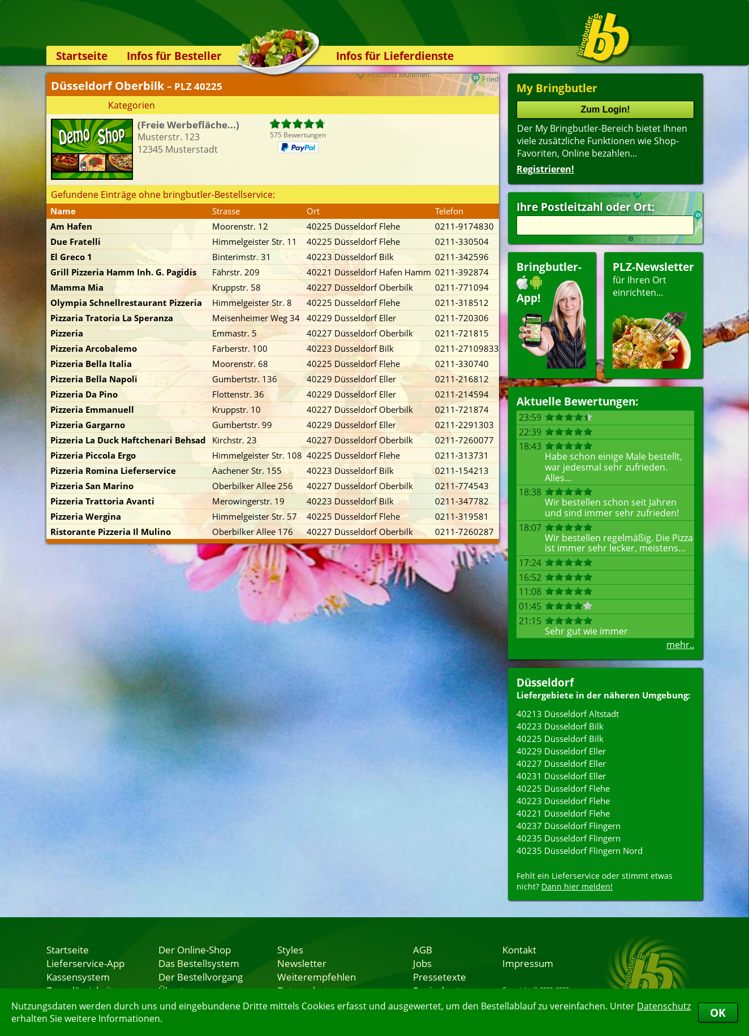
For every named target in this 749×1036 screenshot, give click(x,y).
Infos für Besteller (174, 56)
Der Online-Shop (194, 949)
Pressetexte (439, 976)
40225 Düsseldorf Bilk (560, 738)
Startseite (81, 56)
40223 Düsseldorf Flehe (563, 800)
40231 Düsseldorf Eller (561, 776)
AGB (422, 949)
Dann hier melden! (577, 886)
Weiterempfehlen (316, 976)
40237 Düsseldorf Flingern (568, 825)
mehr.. (680, 644)
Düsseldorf (545, 682)
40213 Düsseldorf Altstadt (567, 713)
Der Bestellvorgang (200, 976)
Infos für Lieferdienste (395, 56)
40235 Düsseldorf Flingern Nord (579, 850)
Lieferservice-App (85, 963)
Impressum (527, 963)
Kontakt (519, 949)
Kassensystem (78, 976)
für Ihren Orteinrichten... (653, 314)
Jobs (422, 963)
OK (718, 1012)
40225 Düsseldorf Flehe (563, 788)
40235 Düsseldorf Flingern (568, 838)
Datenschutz (664, 1006)
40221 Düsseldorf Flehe (563, 813)
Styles (290, 949)
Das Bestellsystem (198, 963)
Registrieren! (545, 169)
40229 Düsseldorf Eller (561, 751)
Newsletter (301, 963)
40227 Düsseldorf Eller (561, 763)
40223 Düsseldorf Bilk (560, 726)
